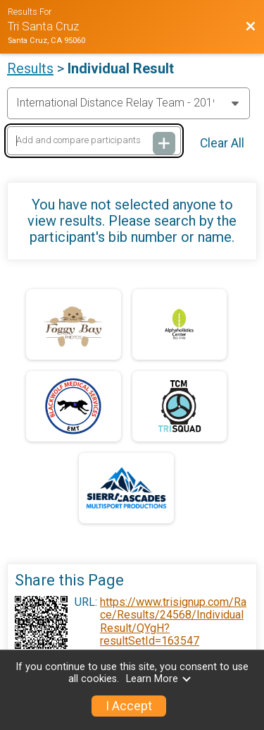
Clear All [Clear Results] (222, 143)
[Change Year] (128, 102)
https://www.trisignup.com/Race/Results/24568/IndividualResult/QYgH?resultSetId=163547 (173, 621)
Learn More (159, 679)
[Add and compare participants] (94, 140)
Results (30, 68)
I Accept (129, 706)
